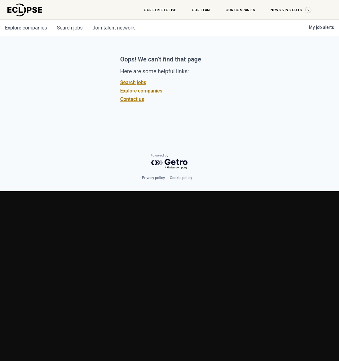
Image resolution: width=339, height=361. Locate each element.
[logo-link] (24, 17)
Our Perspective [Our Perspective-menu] (160, 10)
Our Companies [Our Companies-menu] (240, 10)
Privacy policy (153, 178)
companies (26, 28)
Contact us (132, 99)
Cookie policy (181, 178)
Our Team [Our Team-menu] (201, 10)
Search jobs (133, 82)
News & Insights (291, 10)
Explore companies (141, 91)
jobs (69, 28)
